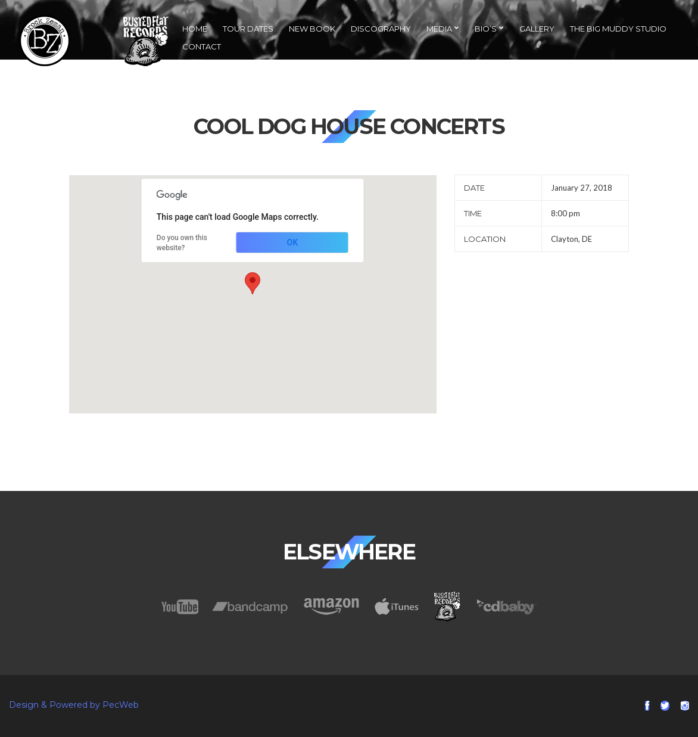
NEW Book (312, 28)
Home (194, 28)
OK (292, 242)
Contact (201, 46)
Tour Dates (248, 28)
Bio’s (486, 28)
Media (439, 28)
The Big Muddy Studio (618, 28)
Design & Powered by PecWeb (74, 704)
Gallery (536, 28)
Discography (381, 28)
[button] (252, 283)
